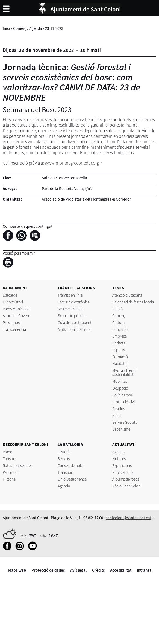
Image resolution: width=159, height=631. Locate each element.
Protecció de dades (48, 570)
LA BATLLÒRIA (70, 444)
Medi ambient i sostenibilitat (124, 372)
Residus (118, 408)
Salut (116, 415)
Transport (66, 472)
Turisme (9, 458)
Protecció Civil (124, 401)
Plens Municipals (16, 308)
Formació (120, 356)
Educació (120, 329)
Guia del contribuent (75, 322)
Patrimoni (11, 472)
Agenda (35, 28)
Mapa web (17, 570)
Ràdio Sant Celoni (126, 486)
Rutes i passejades (17, 465)
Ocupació (120, 388)
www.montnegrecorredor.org (72, 163)
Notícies (119, 458)
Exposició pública (72, 315)
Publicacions (122, 472)
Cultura (118, 322)
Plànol (8, 451)
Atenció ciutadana (127, 295)
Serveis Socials (124, 422)
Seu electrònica (70, 308)
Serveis (64, 458)
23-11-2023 (54, 28)
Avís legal (78, 570)
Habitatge (120, 363)
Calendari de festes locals (133, 302)
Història (9, 479)
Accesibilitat (120, 570)
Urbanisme (121, 429)
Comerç (19, 28)
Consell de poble (71, 465)
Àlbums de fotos (125, 479)
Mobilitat (119, 381)
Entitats (118, 343)
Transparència (14, 329)
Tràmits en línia (70, 295)
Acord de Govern (16, 315)
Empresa (119, 336)
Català (117, 308)
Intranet (144, 570)
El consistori (13, 302)
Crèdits (98, 570)
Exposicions (122, 465)
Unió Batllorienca (72, 479)
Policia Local (122, 395)
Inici (6, 28)
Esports (118, 349)
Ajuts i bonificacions (74, 329)
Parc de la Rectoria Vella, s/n (66, 188)
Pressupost (12, 322)
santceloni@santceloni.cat (128, 517)
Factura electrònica (74, 302)
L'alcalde (10, 295)
